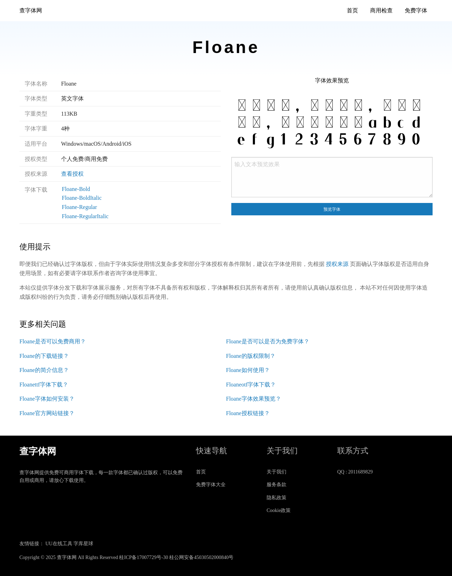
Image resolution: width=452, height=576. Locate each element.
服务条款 (276, 484)
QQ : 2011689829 (355, 472)
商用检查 (381, 10)
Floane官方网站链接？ (47, 413)
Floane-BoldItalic (82, 198)
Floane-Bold (76, 189)
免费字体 (416, 10)
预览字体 (331, 209)
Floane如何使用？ (248, 370)
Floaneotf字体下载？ (251, 385)
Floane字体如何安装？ (47, 399)
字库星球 (83, 543)
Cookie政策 (279, 510)
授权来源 (337, 264)
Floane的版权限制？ (250, 356)
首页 (352, 10)
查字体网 (30, 10)
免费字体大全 (211, 484)
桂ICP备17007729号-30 (143, 557)
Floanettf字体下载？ (43, 385)
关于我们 (276, 472)
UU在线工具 (59, 543)
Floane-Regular (79, 207)
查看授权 (72, 174)
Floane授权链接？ (248, 413)
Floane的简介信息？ (44, 370)
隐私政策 (276, 497)
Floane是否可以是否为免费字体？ (267, 341)
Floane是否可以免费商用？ (52, 341)
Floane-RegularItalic (85, 216)
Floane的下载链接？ (44, 356)
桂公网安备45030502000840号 (201, 557)
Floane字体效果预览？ (253, 399)
